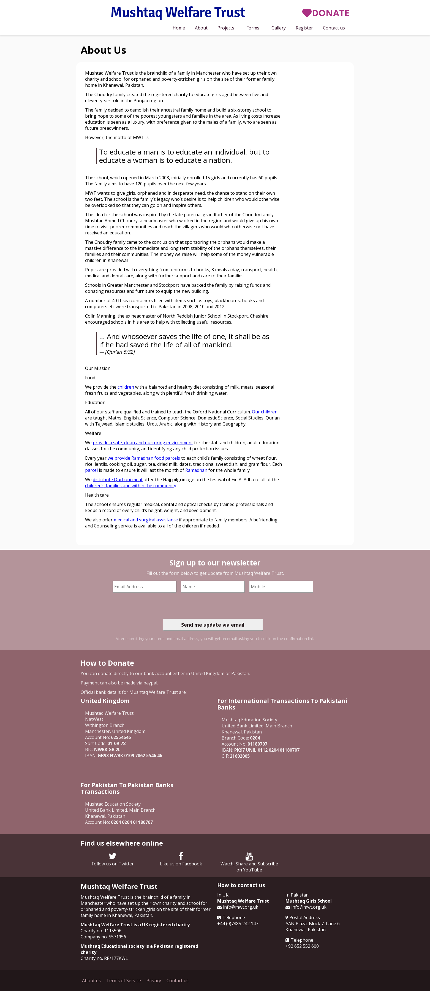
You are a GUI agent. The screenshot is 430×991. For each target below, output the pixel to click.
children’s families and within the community (130, 486)
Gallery (278, 28)
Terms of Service (123, 981)
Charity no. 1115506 (101, 931)
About (201, 28)
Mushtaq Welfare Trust (177, 13)
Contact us (334, 28)
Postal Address (304, 917)
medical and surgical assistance (146, 520)
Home (179, 28)
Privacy (153, 981)
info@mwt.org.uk (240, 907)
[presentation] (204, 605)
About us (91, 981)
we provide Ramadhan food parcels (144, 458)
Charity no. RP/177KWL (104, 958)
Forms (252, 28)
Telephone (233, 917)
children (126, 387)
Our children (264, 412)
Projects (225, 28)
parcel (91, 470)
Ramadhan (196, 470)
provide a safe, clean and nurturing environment (143, 443)
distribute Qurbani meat (118, 479)
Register (304, 28)
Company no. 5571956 (103, 937)
